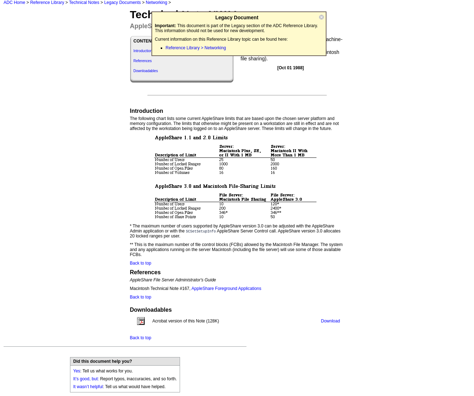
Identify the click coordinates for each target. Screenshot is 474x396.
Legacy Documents (122, 2)
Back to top (140, 263)
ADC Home (14, 2)
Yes (76, 371)
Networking (156, 2)
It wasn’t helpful (88, 386)
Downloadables (146, 71)
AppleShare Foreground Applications (226, 288)
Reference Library (47, 2)
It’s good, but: (86, 378)
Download (330, 321)
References (143, 61)
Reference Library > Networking (196, 47)
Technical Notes (84, 2)
